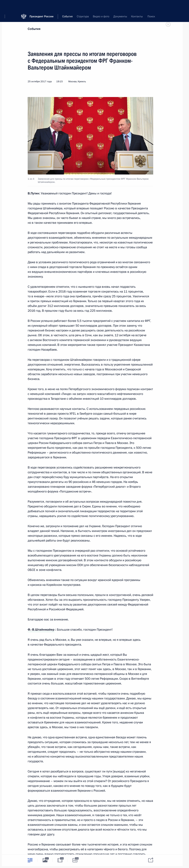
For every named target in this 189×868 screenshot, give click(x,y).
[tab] (30, 860)
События (34, 29)
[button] (6, 5)
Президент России (42, 5)
